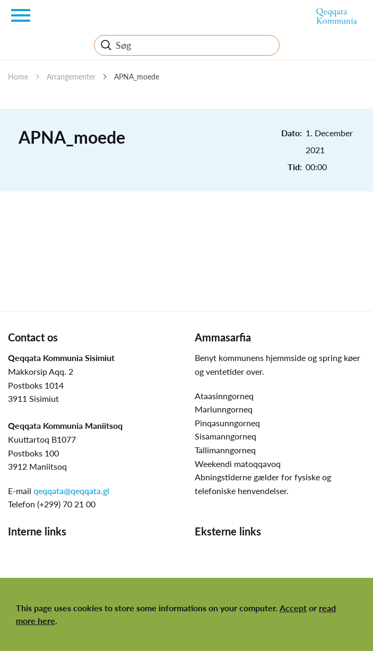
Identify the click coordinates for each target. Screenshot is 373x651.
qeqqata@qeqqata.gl (71, 491)
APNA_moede (136, 76)
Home (18, 76)
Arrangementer (71, 76)
